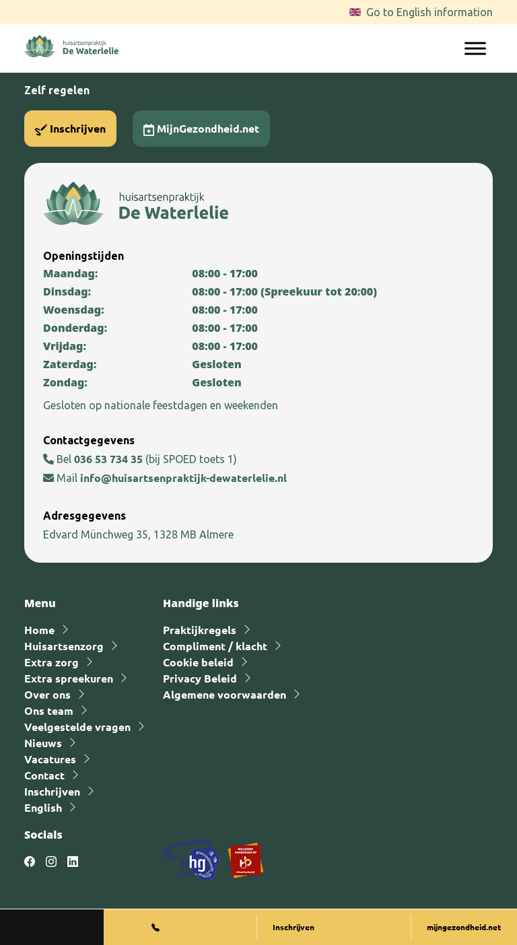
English (43, 807)
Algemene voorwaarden (224, 694)
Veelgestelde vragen (77, 727)
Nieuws (43, 743)
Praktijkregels (199, 630)
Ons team (48, 710)
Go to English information (429, 12)
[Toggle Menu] (475, 48)
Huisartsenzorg (64, 646)
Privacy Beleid (200, 678)
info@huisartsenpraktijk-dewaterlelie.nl (183, 477)
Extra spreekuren (68, 678)
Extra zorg (51, 662)
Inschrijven (70, 128)
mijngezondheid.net (464, 926)
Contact (44, 775)
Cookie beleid (198, 662)
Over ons (47, 694)
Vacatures (50, 759)
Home (39, 630)
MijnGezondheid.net (201, 128)
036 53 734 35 (109, 459)
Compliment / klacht (215, 646)
